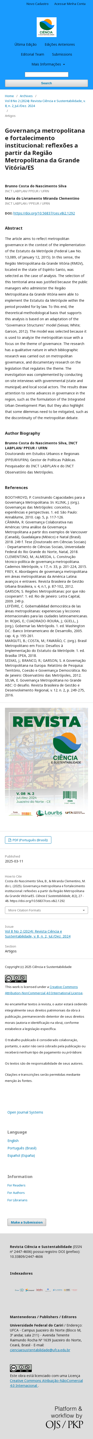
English (13, 1140)
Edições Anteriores (60, 44)
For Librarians (17, 1200)
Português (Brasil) (21, 1148)
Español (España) (21, 1155)
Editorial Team (32, 54)
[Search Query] (46, 74)
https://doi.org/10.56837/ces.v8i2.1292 (44, 213)
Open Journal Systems (25, 1112)
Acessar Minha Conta (70, 3)
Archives (26, 96)
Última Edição (26, 44)
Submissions (62, 54)
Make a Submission (27, 1222)
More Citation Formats (24, 910)
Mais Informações (46, 64)
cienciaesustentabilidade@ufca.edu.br (40, 1350)
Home (9, 96)
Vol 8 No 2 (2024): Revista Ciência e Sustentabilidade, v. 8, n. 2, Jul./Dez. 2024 (45, 103)
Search (46, 83)
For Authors (16, 1192)
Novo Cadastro (38, 3)
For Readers (16, 1185)
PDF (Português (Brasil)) (30, 840)
